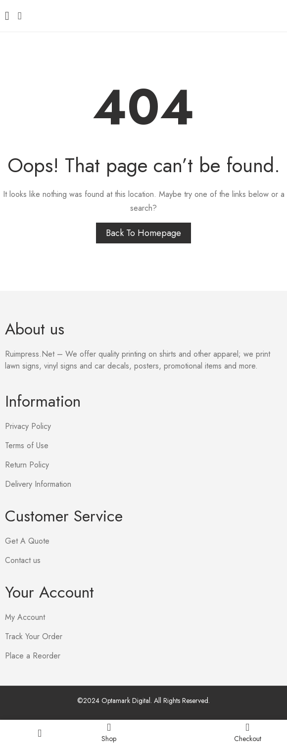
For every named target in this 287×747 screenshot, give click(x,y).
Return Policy (27, 464)
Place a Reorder (32, 655)
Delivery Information (38, 484)
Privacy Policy (28, 426)
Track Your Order (33, 636)
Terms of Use (26, 445)
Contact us (23, 560)
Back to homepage (143, 233)
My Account (25, 617)
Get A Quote (27, 541)
